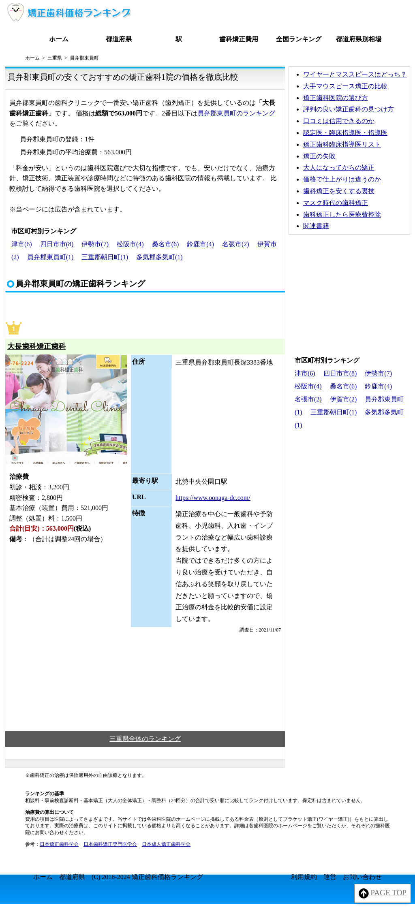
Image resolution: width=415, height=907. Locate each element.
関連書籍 (316, 225)
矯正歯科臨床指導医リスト (342, 144)
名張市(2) (235, 244)
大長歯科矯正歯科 (36, 346)
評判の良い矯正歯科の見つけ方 (348, 109)
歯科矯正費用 (238, 39)
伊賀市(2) (343, 399)
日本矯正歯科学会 (59, 844)
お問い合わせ (362, 876)
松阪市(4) (130, 244)
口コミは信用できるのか (338, 120)
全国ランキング (298, 39)
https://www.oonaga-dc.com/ (212, 497)
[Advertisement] (349, 293)
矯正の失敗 (319, 156)
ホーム (58, 39)
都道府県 (119, 39)
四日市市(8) (57, 244)
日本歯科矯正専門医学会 (110, 844)
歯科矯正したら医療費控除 (342, 214)
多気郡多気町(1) (159, 257)
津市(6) (21, 244)
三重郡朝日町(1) (104, 257)
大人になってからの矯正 (338, 167)
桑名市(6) (165, 244)
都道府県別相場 (358, 39)
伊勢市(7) (95, 244)
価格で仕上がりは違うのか (342, 179)
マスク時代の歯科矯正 (335, 202)
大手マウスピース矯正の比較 (345, 86)
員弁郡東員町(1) (50, 257)
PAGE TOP (383, 893)
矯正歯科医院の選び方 (335, 97)
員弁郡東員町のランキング (236, 113)
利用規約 (304, 876)
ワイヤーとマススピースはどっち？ (355, 74)
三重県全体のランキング (145, 738)
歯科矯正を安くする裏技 (338, 191)
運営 (329, 876)
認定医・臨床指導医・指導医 (345, 132)
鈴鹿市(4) (200, 244)
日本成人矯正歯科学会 (166, 844)
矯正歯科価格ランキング (167, 876)
